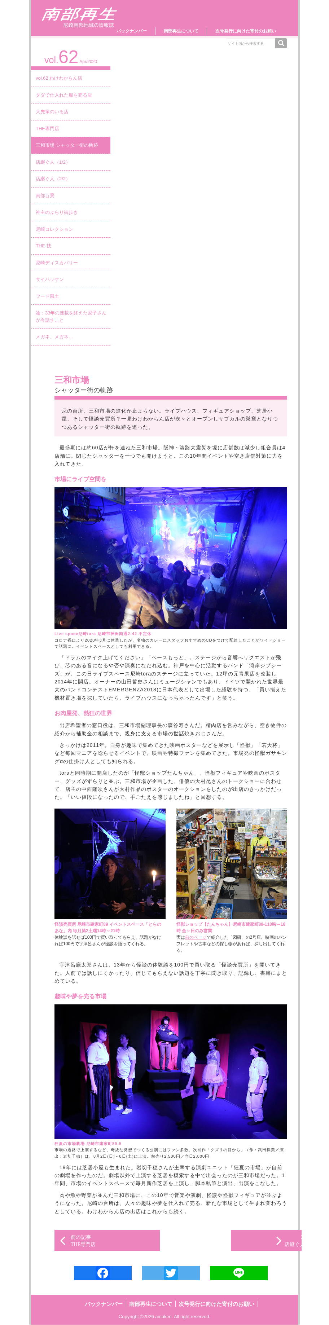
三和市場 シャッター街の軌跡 (67, 145)
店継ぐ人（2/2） (53, 178)
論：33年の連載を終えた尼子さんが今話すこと (71, 316)
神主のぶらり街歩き (57, 212)
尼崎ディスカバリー (57, 262)
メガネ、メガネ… (54, 336)
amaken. (164, 1317)
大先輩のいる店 (52, 111)
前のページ (196, 937)
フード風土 (47, 296)
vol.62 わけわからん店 (59, 78)
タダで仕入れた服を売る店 (64, 95)
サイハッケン (50, 279)
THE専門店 (47, 128)
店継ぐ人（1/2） (53, 162)
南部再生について (181, 31)
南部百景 (45, 195)
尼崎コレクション (54, 229)
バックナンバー (132, 31)
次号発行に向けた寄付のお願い (245, 31)
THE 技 (43, 245)
